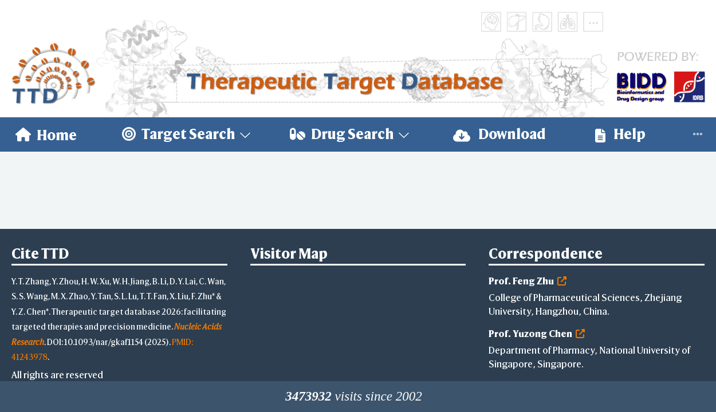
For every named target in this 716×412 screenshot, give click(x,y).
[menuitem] (46, 134)
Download (499, 134)
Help (620, 134)
